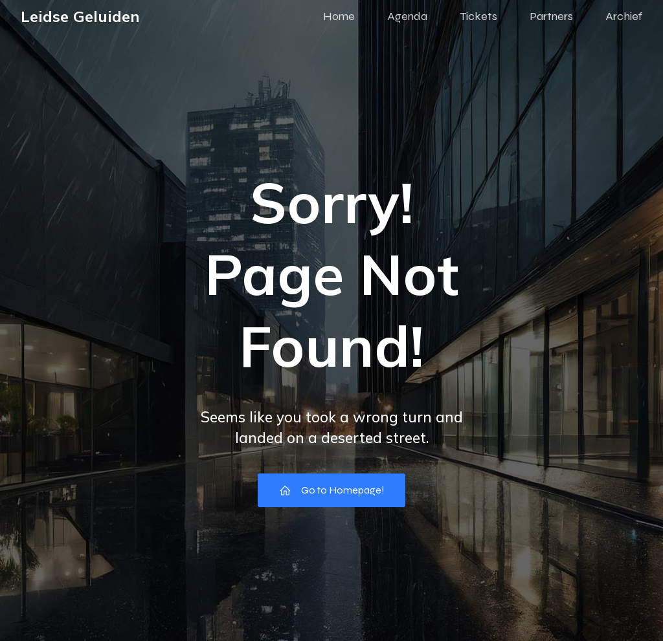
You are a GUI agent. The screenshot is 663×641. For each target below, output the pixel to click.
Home (339, 16)
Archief (623, 16)
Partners (551, 16)
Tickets (478, 16)
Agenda (407, 16)
